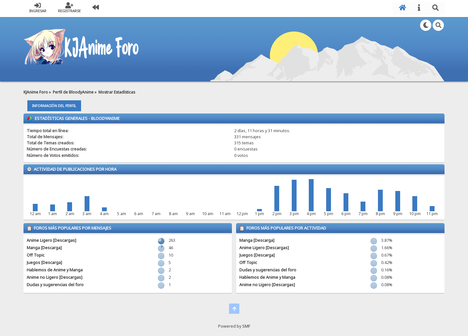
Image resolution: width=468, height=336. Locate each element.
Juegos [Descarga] (44, 261)
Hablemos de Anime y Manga (55, 269)
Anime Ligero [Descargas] (51, 239)
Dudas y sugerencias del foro (55, 283)
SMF (246, 325)
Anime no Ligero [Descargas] (54, 276)
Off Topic (35, 254)
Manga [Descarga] (44, 247)
